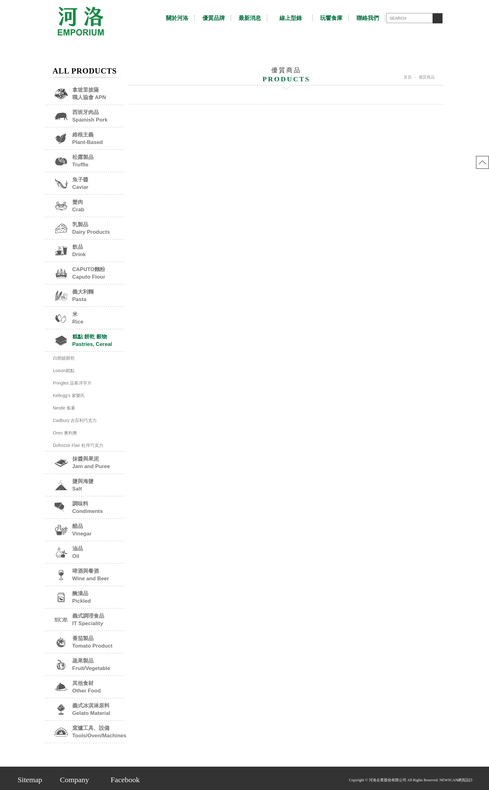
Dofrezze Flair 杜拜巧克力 (78, 445)
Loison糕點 (64, 370)
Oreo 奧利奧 (65, 432)
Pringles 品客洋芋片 (72, 383)
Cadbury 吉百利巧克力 (75, 420)
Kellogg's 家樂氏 (69, 395)
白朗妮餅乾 (64, 358)
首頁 (408, 77)
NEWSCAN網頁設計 (454, 778)
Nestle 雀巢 (64, 407)
